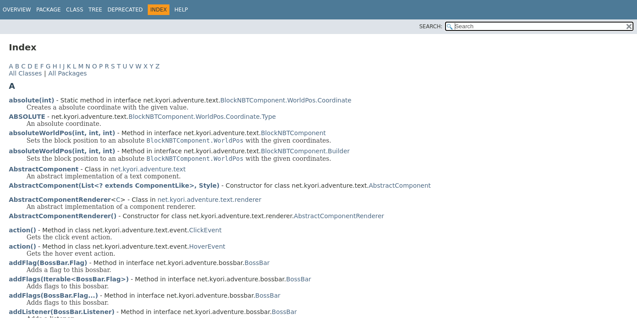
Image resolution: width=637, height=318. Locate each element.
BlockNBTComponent (293, 132)
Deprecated (125, 10)
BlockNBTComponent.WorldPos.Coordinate (286, 100)
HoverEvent (207, 246)
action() (22, 230)
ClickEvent (205, 230)
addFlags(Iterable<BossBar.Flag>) (69, 279)
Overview (17, 10)
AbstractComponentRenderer (339, 216)
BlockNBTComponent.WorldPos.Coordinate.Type (202, 116)
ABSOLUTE (27, 116)
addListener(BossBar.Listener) (62, 311)
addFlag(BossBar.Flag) (48, 262)
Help (181, 10)
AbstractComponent (400, 185)
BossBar (257, 262)
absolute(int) (31, 100)
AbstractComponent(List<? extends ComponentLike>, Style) (114, 185)
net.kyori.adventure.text (148, 169)
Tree (95, 10)
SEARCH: (431, 26)
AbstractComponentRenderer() (62, 216)
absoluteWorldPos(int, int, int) (62, 132)
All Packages (67, 73)
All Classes (25, 73)
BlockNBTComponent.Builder (305, 151)
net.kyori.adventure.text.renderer (209, 199)
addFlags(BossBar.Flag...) (53, 295)
